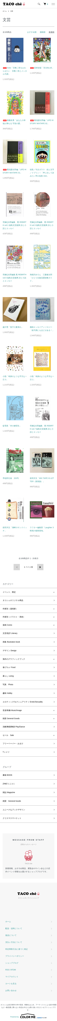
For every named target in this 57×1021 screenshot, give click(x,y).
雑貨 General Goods (11, 718)
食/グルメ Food (9, 667)
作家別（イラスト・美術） (14, 617)
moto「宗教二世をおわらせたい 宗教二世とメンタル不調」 (15, 71)
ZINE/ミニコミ (9, 784)
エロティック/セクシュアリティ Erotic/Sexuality (23, 702)
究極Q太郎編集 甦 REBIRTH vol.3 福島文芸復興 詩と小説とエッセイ (42, 225)
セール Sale (8, 735)
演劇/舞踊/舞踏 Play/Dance (14, 727)
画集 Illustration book (11, 642)
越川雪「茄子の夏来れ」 (13, 327)
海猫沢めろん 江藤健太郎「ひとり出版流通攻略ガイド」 (41, 278)
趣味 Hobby (7, 693)
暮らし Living (8, 676)
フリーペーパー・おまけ (13, 743)
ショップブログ (11, 963)
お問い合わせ (11, 990)
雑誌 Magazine (9, 792)
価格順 (42, 32)
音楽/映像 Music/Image (12, 710)
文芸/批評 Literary (10, 633)
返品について (11, 935)
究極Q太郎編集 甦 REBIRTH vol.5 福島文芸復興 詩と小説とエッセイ (14, 278)
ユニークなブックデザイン (14, 810)
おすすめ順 (31, 32)
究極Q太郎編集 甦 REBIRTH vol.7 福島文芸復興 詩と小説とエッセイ (42, 429)
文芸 (11, 11)
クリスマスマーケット (12, 818)
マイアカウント (11, 977)
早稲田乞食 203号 (11, 478)
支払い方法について (13, 942)
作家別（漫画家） (10, 609)
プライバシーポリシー (14, 956)
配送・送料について (13, 928)
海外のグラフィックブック (14, 659)
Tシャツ (6, 752)
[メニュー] (53, 4)
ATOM (13, 970)
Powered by (28, 1016)
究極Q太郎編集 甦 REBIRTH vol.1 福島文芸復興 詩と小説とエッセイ (14, 225)
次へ (40, 567)
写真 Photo (8, 684)
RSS (7, 970)
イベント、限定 (9, 592)
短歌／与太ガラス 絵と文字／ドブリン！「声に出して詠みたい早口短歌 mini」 (42, 172)
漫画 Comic (7, 625)
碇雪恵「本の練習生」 (12, 426)
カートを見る (11, 984)
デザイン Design (9, 650)
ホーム (5, 11)
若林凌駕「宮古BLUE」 (42, 68)
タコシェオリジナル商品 (13, 600)
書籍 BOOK (7, 775)
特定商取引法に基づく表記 (16, 949)
